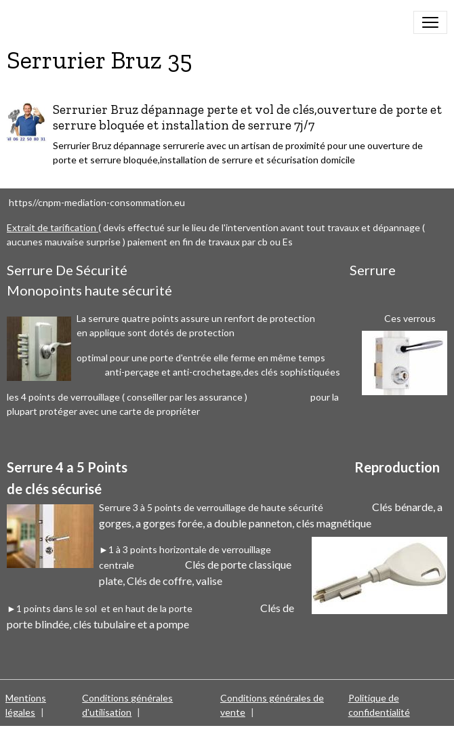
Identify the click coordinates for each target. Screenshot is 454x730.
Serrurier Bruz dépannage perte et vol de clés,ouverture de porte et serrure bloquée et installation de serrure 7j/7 (247, 117)
